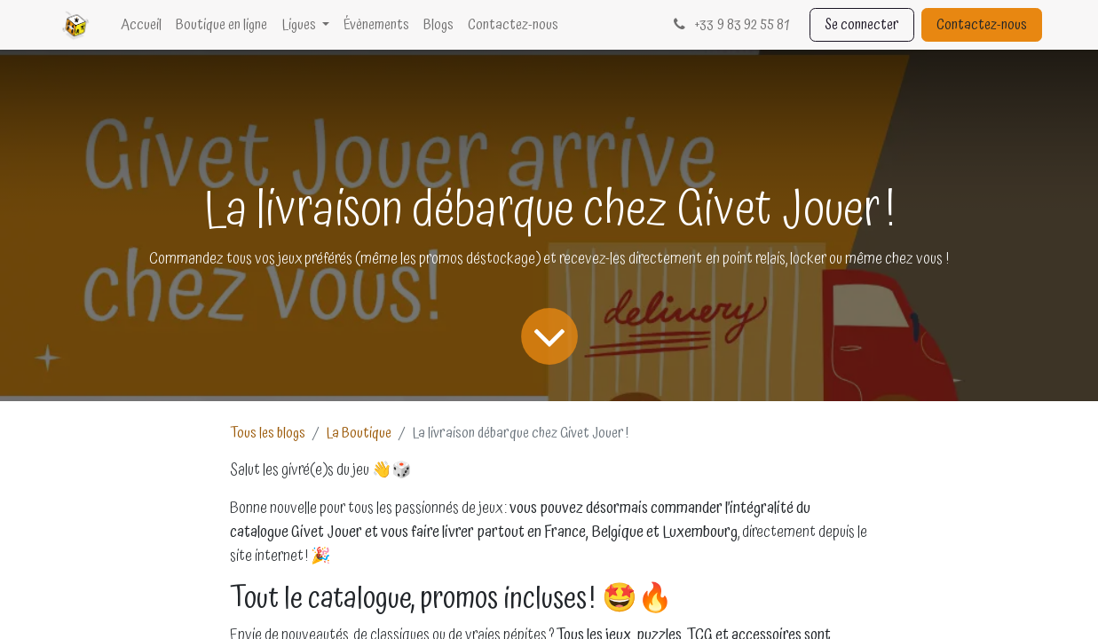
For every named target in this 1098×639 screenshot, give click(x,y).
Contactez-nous (981, 24)
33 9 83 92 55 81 (729, 24)
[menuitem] (141, 25)
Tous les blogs (267, 433)
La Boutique (358, 433)
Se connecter (862, 24)
